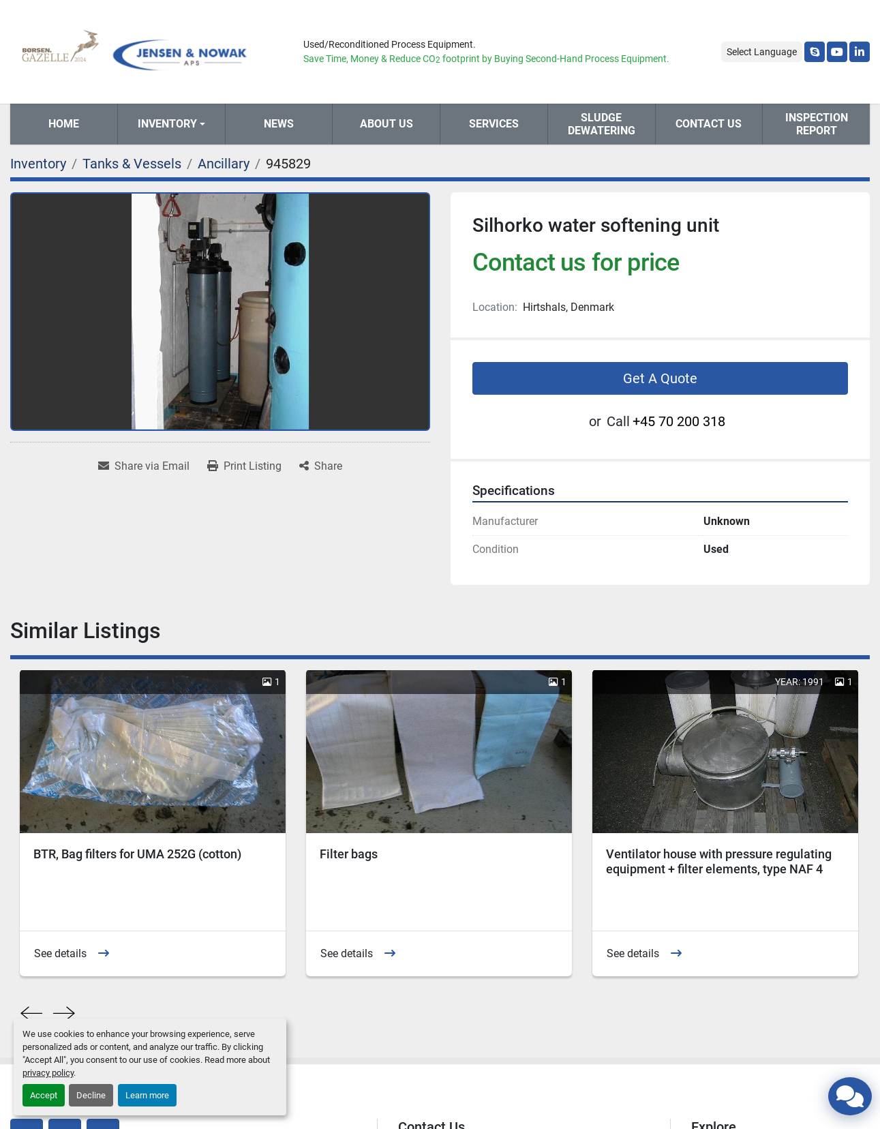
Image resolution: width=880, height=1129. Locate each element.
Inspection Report (816, 124)
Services (494, 123)
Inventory (167, 123)
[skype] (814, 52)
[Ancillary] (223, 163)
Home (63, 123)
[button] (171, 124)
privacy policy (48, 1073)
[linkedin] (859, 52)
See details (60, 953)
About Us (386, 123)
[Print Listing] (244, 466)
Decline (91, 1095)
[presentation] (31, 1014)
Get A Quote (660, 378)
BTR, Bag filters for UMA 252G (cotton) (137, 854)
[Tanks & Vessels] (131, 163)
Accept (43, 1095)
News (279, 123)
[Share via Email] (143, 466)
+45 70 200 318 (679, 421)
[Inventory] (38, 163)
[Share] (320, 466)
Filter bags (349, 854)
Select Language (762, 51)
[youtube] (837, 52)
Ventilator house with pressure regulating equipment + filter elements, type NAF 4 (719, 862)
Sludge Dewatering (601, 124)
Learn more (147, 1095)
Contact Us (709, 123)
